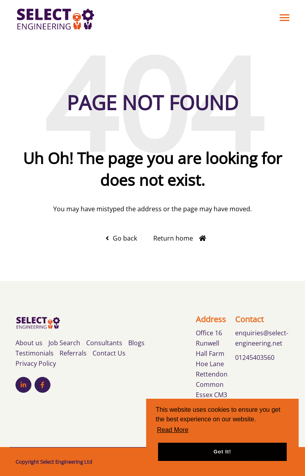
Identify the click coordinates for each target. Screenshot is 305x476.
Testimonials (34, 353)
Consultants (104, 342)
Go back (125, 238)
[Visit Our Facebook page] (42, 385)
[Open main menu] (282, 17)
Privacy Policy (35, 363)
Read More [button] (172, 429)
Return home (173, 238)
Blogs (136, 342)
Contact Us (109, 353)
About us (28, 342)
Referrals (73, 353)
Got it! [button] (223, 452)
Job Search (64, 342)
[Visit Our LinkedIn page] (23, 385)
